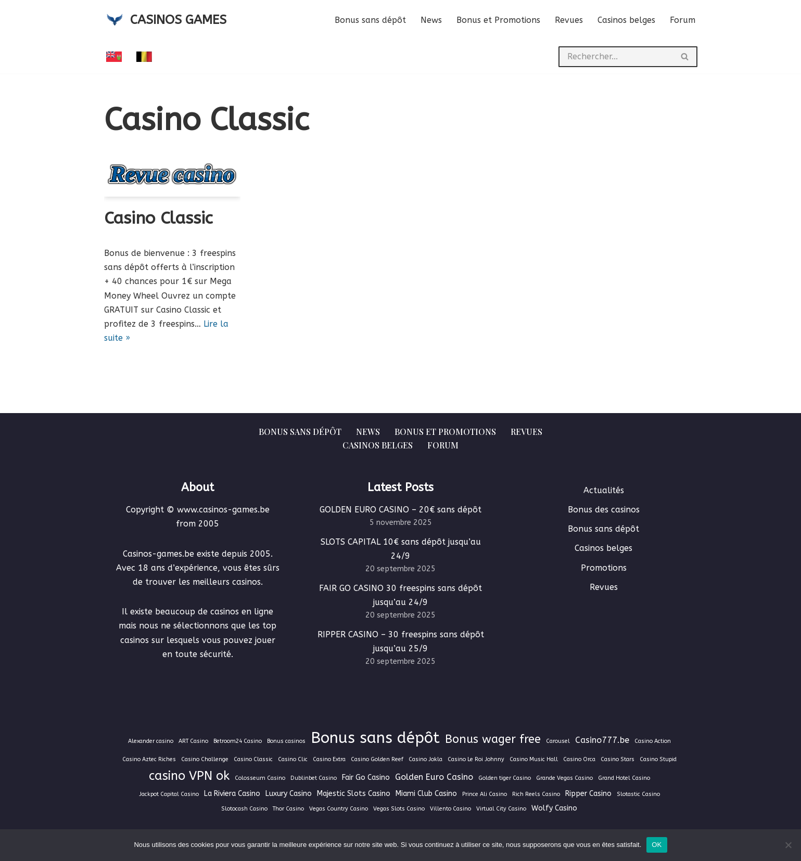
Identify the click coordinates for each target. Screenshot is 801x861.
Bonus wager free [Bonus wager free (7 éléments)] (493, 739)
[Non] (788, 845)
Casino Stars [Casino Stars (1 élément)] (617, 759)
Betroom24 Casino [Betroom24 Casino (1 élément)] (237, 741)
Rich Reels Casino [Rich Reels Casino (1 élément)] (536, 794)
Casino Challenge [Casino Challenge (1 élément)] (204, 759)
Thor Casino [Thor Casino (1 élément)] (288, 808)
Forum (682, 20)
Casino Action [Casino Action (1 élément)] (652, 741)
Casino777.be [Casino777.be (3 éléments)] (602, 740)
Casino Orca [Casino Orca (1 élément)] (579, 759)
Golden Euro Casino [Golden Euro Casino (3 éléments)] (434, 777)
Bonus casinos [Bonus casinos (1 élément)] (286, 741)
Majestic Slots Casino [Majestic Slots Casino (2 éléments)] (353, 793)
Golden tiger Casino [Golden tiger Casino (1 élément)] (504, 778)
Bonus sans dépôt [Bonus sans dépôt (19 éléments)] (375, 738)
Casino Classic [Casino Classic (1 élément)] (253, 759)
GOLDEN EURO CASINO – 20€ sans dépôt (400, 510)
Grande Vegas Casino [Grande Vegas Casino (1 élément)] (564, 778)
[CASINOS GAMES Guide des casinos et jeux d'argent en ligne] (165, 20)
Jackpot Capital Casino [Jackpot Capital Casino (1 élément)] (169, 794)
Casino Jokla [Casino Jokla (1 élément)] (425, 759)
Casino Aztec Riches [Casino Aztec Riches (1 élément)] (149, 759)
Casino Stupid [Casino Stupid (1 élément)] (658, 759)
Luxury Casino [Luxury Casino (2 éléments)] (288, 793)
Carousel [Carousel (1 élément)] (558, 741)
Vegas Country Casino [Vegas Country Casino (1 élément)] (338, 808)
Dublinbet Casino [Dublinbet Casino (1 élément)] (313, 778)
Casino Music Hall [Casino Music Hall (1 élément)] (534, 759)
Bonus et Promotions (498, 20)
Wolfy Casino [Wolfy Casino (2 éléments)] (554, 808)
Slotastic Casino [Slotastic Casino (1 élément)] (638, 794)
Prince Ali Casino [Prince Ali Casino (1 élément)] (484, 794)
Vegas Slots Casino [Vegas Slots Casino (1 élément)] (399, 808)
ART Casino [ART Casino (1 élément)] (193, 741)
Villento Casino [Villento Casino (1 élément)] (450, 808)
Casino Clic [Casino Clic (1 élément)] (293, 759)
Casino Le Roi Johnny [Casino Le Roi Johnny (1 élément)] (476, 759)
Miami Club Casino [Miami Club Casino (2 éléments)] (426, 793)
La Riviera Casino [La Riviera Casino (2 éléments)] (232, 793)
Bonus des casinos (604, 510)
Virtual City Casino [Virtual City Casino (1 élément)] (501, 808)
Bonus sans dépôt (370, 20)
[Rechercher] (615, 56)
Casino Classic (158, 218)
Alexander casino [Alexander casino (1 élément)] (150, 741)
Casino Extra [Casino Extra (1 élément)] (329, 759)
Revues (569, 20)
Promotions (604, 568)
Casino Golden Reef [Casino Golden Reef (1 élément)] (377, 759)
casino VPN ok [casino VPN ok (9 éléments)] (189, 775)
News (431, 20)
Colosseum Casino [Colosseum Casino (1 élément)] (260, 778)
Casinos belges (626, 20)
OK (657, 845)
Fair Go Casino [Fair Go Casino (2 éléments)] (366, 777)
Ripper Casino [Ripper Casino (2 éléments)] (588, 793)
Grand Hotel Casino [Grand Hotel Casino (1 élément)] (624, 778)
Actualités (603, 490)
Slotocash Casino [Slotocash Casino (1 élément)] (244, 808)
